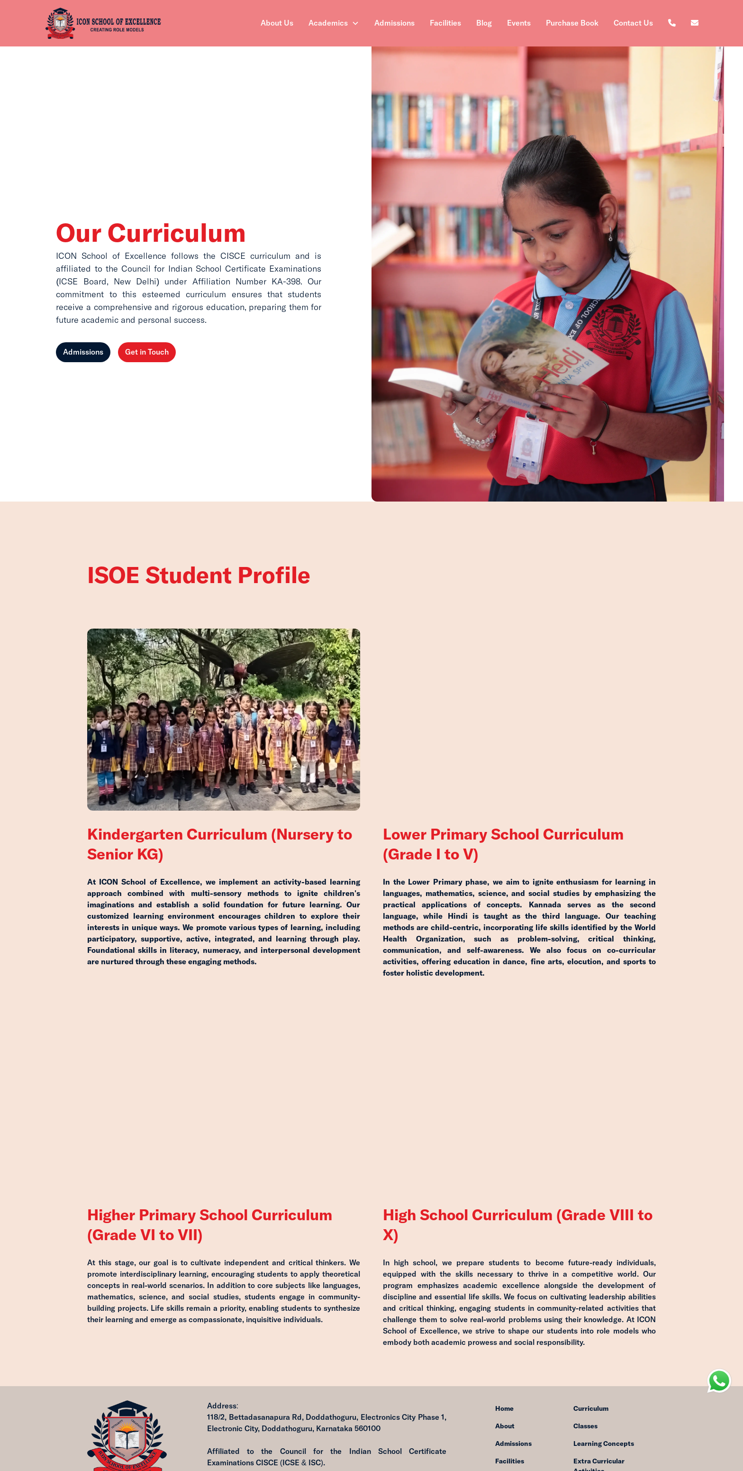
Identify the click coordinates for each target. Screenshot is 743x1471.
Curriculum (590, 1409)
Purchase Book (572, 23)
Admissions (394, 23)
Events (519, 23)
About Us (277, 23)
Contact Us (633, 23)
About (505, 1426)
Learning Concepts (603, 1444)
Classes (585, 1426)
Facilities (445, 23)
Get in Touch (147, 352)
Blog (484, 23)
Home (504, 1409)
